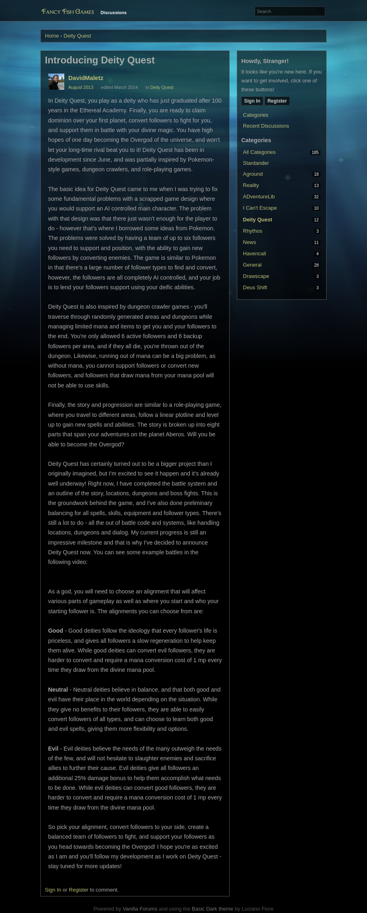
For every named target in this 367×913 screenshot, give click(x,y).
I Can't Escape (260, 208)
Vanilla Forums (139, 909)
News (249, 242)
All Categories (259, 152)
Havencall (254, 253)
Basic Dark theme (212, 909)
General (252, 265)
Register (277, 101)
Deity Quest (257, 220)
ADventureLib (259, 197)
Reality (251, 185)
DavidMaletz (85, 77)
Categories (255, 115)
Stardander (256, 163)
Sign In (252, 101)
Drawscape (256, 276)
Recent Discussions (266, 126)
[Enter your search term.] (290, 11)
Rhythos (252, 231)
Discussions (114, 12)
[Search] (320, 11)
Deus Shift (255, 287)
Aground (253, 174)
